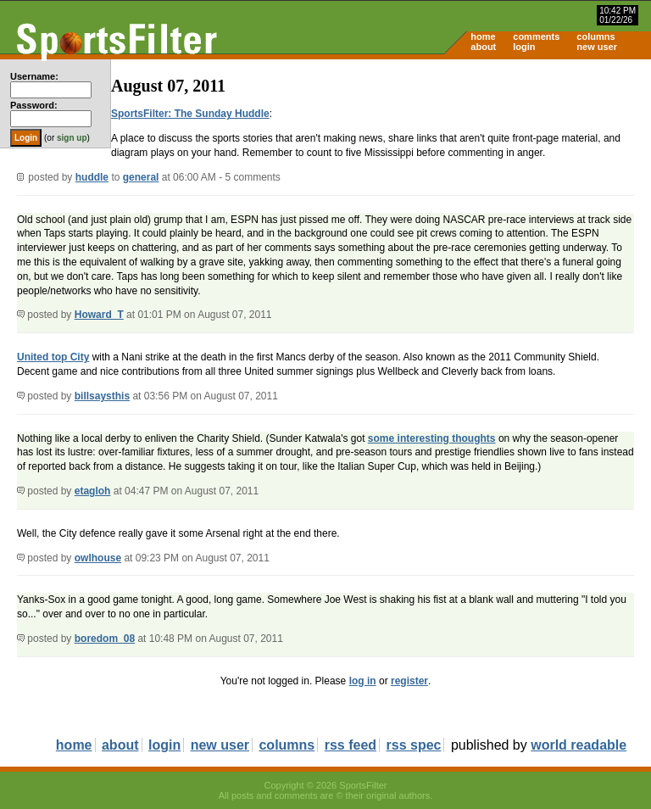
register (409, 681)
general (141, 177)
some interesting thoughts (432, 438)
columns (595, 36)
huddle (91, 177)
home (482, 36)
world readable (578, 745)
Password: (34, 105)
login (524, 47)
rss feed (350, 745)
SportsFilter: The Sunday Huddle (190, 114)
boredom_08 (105, 638)
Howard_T (99, 315)
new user (596, 47)
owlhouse (98, 558)
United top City (53, 357)
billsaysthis (102, 396)
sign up (72, 137)
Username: (34, 76)
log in (362, 681)
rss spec (414, 745)
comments (536, 36)
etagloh (93, 491)
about (483, 47)
